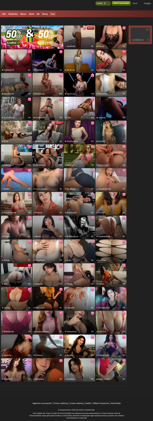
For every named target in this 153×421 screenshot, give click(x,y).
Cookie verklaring (77, 396)
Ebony (45, 14)
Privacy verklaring (61, 396)
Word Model (116, 396)
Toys (52, 14)
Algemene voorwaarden (42, 396)
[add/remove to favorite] (66, 21)
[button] (137, 5)
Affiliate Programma (101, 396)
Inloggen (147, 5)
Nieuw (23, 14)
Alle (4, 14)
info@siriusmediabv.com (88, 415)
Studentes (13, 14)
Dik (38, 14)
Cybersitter (83, 411)
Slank (31, 14)
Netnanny (74, 411)
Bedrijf (88, 396)
